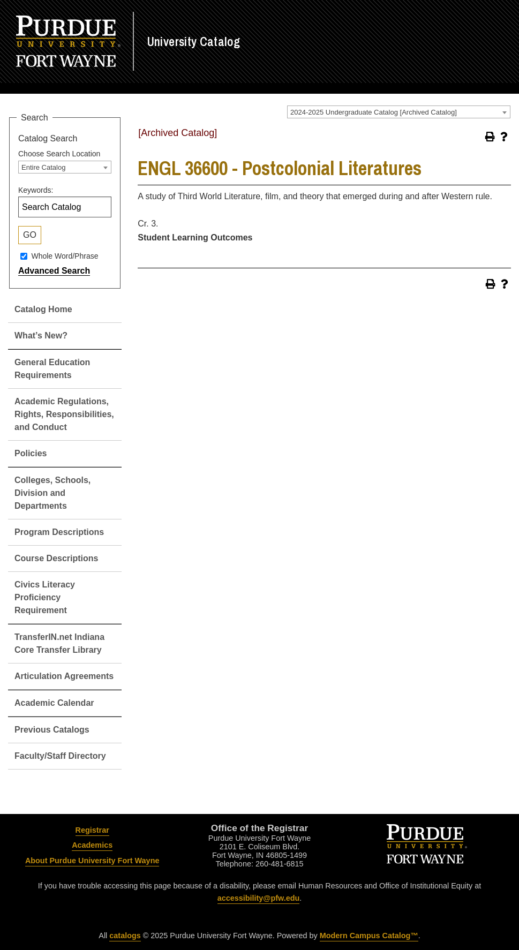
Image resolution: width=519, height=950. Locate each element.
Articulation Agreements (64, 676)
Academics (92, 845)
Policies (30, 453)
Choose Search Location (59, 153)
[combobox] (398, 111)
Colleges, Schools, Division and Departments (52, 493)
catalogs (124, 935)
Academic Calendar (54, 702)
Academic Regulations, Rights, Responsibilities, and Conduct (64, 414)
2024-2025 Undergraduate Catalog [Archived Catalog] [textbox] (373, 112)
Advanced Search (54, 270)
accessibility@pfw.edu (258, 898)
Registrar (92, 830)
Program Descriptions (59, 532)
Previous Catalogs (51, 729)
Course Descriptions (56, 558)
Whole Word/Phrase (64, 256)
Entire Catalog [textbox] (43, 167)
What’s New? (40, 335)
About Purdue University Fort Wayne (92, 860)
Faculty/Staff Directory (60, 755)
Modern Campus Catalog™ (369, 935)
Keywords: (35, 190)
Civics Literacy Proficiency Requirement (44, 597)
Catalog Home (43, 309)
